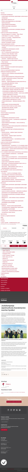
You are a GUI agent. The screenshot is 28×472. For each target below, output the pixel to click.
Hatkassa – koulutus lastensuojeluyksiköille (11, 205)
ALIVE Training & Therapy (8, 255)
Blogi (2, 217)
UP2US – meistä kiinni (7, 79)
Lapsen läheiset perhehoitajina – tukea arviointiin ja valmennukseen (13, 123)
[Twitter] (4, 374)
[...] (8, 374)
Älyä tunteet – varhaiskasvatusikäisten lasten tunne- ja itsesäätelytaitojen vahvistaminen (14, 164)
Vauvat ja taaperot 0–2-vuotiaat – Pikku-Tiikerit (12, 34)
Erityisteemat (4, 204)
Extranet (2, 286)
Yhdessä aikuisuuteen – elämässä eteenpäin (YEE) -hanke (14, 101)
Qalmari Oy (5, 258)
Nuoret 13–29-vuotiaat (7, 39)
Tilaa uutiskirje (4, 282)
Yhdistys (3, 274)
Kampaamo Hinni (6, 253)
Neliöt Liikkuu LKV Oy (7, 256)
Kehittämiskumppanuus (6, 63)
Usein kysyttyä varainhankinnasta (9, 269)
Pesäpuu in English (5, 288)
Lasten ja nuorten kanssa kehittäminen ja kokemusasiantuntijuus (10, 143)
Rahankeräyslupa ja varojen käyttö (9, 268)
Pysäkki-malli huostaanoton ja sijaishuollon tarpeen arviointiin (13, 46)
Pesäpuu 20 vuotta (18, 392)
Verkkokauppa (4, 280)
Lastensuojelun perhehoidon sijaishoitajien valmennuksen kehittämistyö (15, 17)
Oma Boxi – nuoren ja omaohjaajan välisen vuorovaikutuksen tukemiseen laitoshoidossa (12, 174)
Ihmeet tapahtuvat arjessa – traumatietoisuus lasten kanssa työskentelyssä (13, 139)
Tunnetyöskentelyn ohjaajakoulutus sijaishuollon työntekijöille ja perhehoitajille (12, 201)
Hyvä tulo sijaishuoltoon (7, 84)
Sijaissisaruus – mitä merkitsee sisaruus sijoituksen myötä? (13, 198)
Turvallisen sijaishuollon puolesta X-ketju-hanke (12, 78)
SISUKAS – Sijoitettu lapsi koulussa (10, 58)
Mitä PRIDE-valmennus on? (8, 19)
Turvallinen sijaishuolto (6, 50)
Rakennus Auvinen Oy (8, 263)
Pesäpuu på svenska (5, 290)
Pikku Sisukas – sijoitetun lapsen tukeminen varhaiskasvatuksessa (11, 136)
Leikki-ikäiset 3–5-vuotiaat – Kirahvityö (10, 35)
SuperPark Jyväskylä (7, 265)
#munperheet (12, 392)
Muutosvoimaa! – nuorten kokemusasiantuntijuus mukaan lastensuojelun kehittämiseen (15, 149)
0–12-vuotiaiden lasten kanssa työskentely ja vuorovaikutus (14, 151)
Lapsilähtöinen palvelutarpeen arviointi (10, 48)
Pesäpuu (14, 2)
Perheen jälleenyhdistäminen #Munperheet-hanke (13, 76)
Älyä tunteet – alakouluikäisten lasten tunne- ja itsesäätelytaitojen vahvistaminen (12, 167)
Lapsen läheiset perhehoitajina (9, 24)
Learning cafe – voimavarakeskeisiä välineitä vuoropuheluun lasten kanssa (12, 211)
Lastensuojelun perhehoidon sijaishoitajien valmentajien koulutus (14, 185)
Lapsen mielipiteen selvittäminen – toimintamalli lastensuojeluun (12, 154)
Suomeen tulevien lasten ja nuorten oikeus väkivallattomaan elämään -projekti (11, 106)
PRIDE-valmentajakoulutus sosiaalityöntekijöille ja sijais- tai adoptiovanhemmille (14, 188)
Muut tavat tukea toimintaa (8, 266)
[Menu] (14, 7)
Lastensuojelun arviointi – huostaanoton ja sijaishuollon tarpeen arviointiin (14, 120)
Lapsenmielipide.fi (5, 65)
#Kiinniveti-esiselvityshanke (8, 109)
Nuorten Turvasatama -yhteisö (8, 42)
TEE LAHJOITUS (4, 429)
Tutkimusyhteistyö (5, 273)
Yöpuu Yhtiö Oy (6, 250)
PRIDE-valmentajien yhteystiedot (9, 26)
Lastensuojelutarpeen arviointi (7, 44)
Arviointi (2, 116)
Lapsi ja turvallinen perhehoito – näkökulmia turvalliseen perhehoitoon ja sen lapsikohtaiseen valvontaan (14, 191)
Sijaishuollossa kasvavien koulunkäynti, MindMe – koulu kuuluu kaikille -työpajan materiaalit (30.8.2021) (15, 88)
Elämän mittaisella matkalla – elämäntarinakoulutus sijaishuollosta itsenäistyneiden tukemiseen (13, 180)
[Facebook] (2, 374)
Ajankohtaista (4, 214)
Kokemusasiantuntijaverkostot (8, 40)
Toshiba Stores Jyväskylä (8, 260)
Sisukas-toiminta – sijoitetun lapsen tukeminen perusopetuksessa (12, 133)
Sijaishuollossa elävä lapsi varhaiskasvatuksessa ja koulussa (12, 130)
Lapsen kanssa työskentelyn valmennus (11, 161)
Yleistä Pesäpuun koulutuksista (8, 112)
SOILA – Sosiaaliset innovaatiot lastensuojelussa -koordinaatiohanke (12, 67)
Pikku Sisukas (5, 62)
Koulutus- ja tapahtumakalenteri (8, 215)
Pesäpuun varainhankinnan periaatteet (10, 271)
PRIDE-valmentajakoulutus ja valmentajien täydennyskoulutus (11, 22)
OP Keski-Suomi (6, 248)
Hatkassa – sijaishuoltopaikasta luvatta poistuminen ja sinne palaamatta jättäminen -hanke (14, 82)
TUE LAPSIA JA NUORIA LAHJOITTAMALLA (14, 401)
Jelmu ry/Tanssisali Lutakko (9, 252)
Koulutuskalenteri (5, 114)
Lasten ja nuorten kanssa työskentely (9, 32)
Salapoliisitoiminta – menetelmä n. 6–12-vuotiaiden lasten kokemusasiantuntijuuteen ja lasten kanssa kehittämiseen (15, 146)
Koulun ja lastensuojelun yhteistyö (8, 57)
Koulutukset (3, 111)
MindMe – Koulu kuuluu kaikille (9, 86)
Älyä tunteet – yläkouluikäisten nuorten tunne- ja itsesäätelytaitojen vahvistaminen (12, 177)
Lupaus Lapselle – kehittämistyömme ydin (10, 222)
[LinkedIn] (6, 374)
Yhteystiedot (3, 284)
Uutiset (2, 219)
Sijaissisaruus (5, 27)
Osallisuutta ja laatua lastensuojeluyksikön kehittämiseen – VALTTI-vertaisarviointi (14, 126)
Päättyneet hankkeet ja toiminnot (8, 71)
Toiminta (2, 12)
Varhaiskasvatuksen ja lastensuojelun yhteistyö (11, 60)
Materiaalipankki (4, 278)
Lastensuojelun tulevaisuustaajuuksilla (10, 104)
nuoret (15, 392)
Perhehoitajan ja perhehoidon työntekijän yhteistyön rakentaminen (13, 30)
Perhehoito (3, 182)
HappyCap (5, 261)
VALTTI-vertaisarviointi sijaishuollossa (10, 52)
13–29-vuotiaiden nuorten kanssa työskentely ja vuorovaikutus (11, 170)
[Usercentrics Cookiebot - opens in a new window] (23, 225)
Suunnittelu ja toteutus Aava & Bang (22, 470)
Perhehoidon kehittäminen (7, 14)
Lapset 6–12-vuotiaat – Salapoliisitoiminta (11, 37)
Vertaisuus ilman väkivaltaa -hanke (9, 53)
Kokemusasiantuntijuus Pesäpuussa (9, 55)
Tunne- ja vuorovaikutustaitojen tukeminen (10, 70)
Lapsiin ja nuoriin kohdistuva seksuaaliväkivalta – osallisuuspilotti (13, 74)
